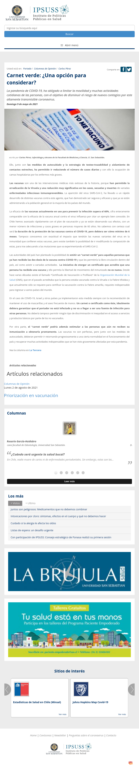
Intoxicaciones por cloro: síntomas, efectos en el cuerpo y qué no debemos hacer (58, 516)
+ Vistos (15, 503)
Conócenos (45, 735)
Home (33, 735)
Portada (27, 68)
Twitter (129, 69)
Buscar (70, 34)
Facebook (123, 69)
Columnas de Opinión (45, 68)
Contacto (111, 735)
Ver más (62, 714)
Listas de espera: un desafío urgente (32, 530)
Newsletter (60, 735)
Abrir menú (69, 45)
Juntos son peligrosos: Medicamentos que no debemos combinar (49, 509)
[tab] (15, 503)
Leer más (69, 481)
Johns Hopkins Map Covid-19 (90, 702)
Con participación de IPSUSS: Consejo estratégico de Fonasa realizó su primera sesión (61, 537)
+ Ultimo (30, 503)
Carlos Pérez (64, 68)
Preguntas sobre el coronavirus (86, 735)
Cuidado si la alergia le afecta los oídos (33, 523)
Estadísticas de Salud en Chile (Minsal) (37, 702)
